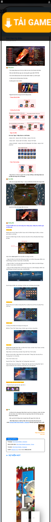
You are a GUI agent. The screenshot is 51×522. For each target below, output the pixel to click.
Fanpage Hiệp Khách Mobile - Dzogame (19, 422)
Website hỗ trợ (14, 449)
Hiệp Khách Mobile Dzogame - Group (25, 444)
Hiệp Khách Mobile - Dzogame (20, 441)
